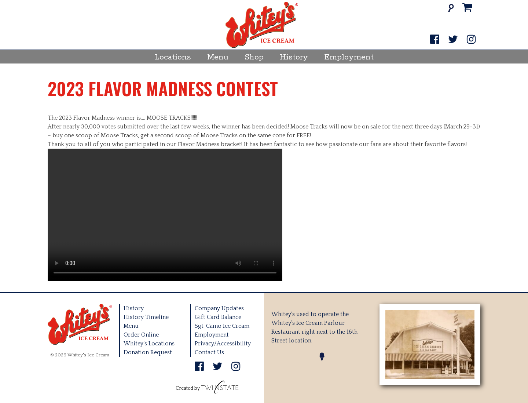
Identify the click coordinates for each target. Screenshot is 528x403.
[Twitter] (453, 40)
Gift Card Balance (218, 317)
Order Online (141, 334)
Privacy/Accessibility (223, 343)
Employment (349, 57)
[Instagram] (471, 40)
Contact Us (209, 352)
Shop (254, 57)
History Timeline (146, 317)
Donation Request (148, 352)
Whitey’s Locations (149, 343)
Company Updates (219, 308)
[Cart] (467, 8)
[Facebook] (434, 40)
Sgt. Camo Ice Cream (222, 326)
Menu (217, 57)
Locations (173, 57)
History (294, 57)
